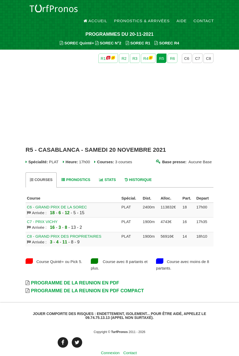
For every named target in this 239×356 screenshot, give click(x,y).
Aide (182, 10)
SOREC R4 (166, 34)
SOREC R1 (138, 34)
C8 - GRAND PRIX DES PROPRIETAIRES (64, 227)
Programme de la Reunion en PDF (75, 274)
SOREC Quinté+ (77, 34)
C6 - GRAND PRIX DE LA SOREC (57, 198)
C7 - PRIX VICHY (42, 213)
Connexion (110, 344)
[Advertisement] (119, 96)
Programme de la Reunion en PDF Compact (87, 281)
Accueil (95, 10)
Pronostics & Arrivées (142, 10)
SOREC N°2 (108, 34)
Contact (204, 10)
